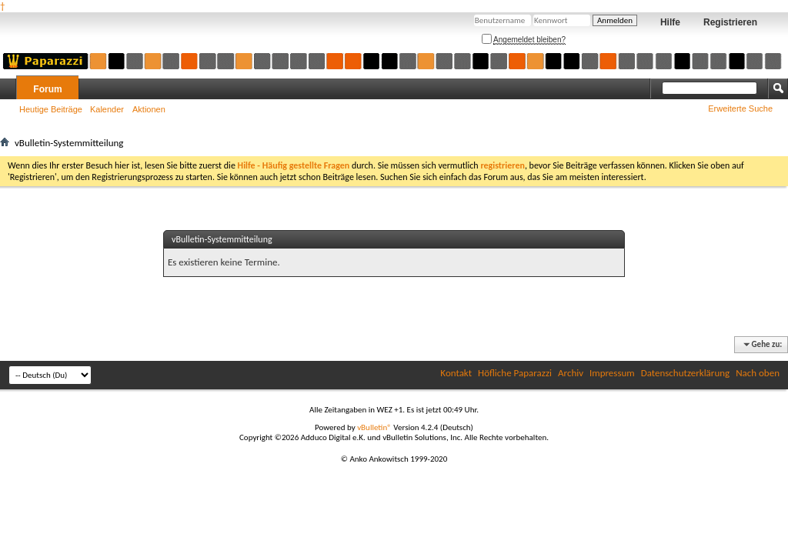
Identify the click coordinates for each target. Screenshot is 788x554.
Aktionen (148, 109)
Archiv (570, 373)
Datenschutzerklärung (685, 373)
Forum (47, 89)
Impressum (612, 373)
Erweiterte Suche (740, 108)
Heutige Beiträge (50, 109)
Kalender (107, 109)
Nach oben (758, 373)
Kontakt (456, 373)
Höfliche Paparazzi (515, 373)
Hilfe (670, 22)
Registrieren (730, 22)
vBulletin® (374, 427)
